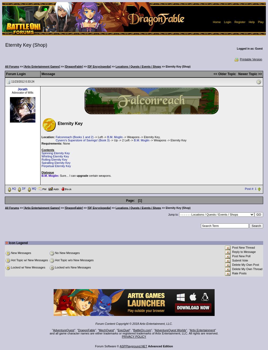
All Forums (12, 66)
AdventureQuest (64, 330)
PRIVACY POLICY (134, 336)
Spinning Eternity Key (56, 153)
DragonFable (86, 330)
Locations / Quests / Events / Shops (138, 66)
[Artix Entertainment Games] (42, 66)
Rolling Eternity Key (54, 159)
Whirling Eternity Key (55, 156)
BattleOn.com (142, 330)
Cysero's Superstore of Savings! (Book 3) (82, 140)
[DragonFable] (74, 66)
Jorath (23, 89)
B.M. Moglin (115, 137)
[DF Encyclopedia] (99, 66)
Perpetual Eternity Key (56, 166)
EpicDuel (124, 330)
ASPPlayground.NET (133, 346)
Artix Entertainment (202, 330)
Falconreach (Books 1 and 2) (74, 137)
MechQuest (106, 330)
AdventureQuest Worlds (170, 330)
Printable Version (248, 59)
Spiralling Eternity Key (56, 162)
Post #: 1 (250, 188)
